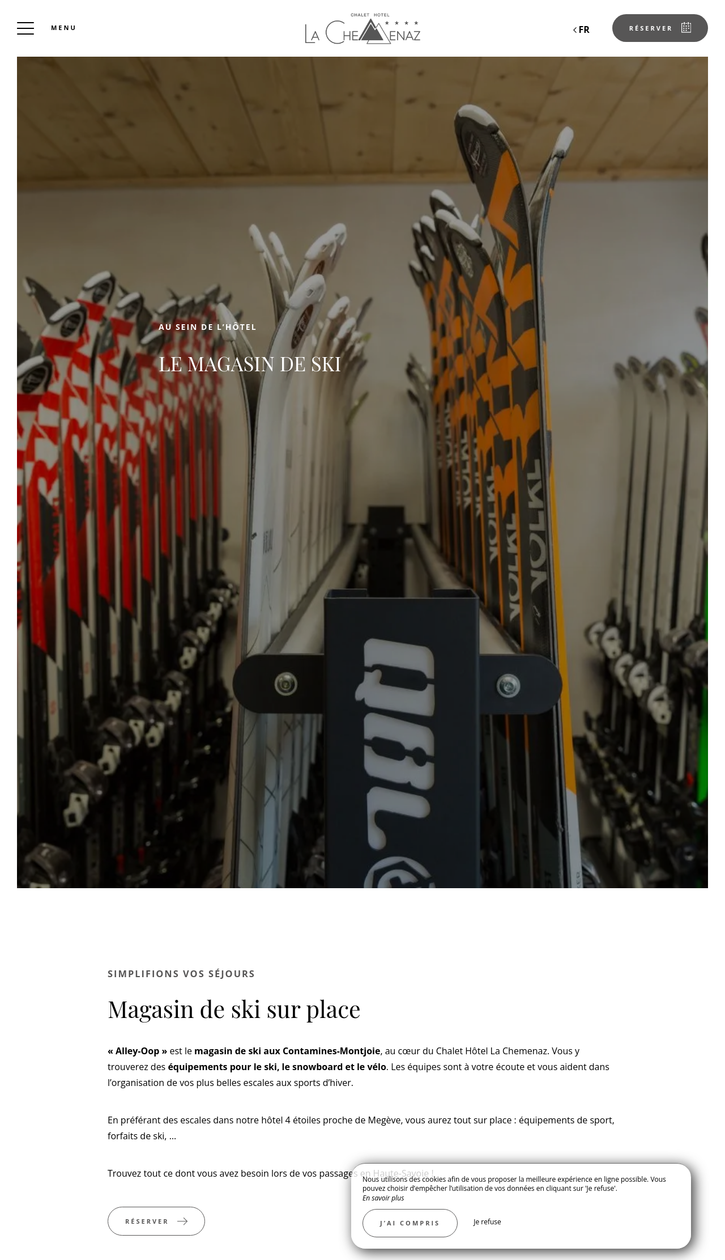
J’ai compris (410, 1223)
